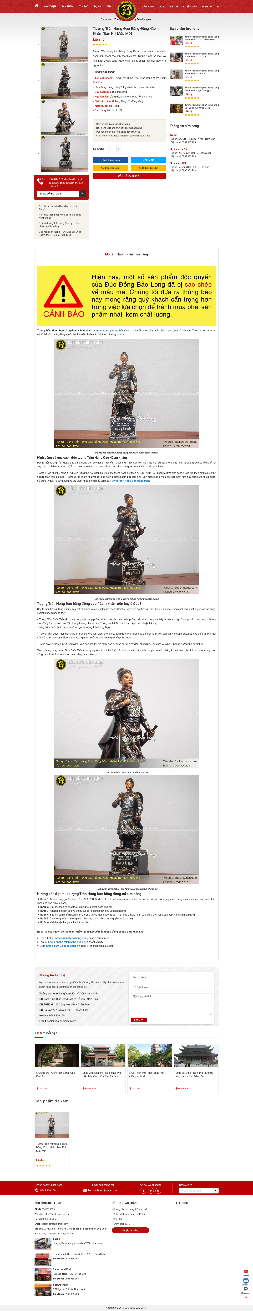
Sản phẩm (67, 6)
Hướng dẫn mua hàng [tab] (132, 254)
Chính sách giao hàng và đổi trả (128, 1214)
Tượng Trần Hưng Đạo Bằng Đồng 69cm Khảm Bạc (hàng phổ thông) (202, 90)
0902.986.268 (72, 1294)
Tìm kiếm (190, 6)
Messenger (245, 1290)
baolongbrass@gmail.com (102, 1190)
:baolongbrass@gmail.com (61, 1021)
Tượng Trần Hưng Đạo (141, 19)
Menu (207, 6)
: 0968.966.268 (56, 1015)
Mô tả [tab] (109, 254)
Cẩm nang (148, 6)
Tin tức (83, 6)
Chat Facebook (110, 160)
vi (218, 6)
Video (162, 6)
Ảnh (109, 6)
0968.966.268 (48, 1190)
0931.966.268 (72, 1258)
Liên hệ (174, 6)
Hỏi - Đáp (117, 1219)
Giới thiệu (50, 6)
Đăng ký (138, 1020)
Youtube (246, 1273)
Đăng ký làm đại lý (130, 1230)
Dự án (97, 6)
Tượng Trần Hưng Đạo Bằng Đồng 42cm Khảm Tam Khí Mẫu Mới (51, 1147)
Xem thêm (42, 1088)
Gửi (82, 193)
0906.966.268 (72, 1278)
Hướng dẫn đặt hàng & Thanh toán (130, 1209)
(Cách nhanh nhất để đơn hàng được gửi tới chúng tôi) (129, 176)
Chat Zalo (148, 160)
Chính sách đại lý (121, 1224)
